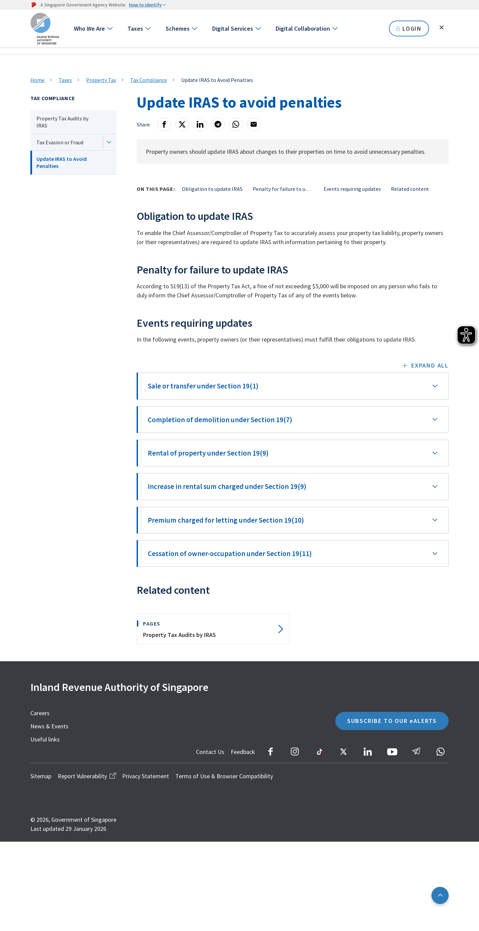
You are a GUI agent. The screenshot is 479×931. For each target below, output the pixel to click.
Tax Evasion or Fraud (59, 142)
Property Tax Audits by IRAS (62, 122)
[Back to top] (440, 895)
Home (37, 80)
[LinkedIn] (200, 124)
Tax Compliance (148, 80)
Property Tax (101, 80)
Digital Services (232, 28)
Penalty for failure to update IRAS (283, 188)
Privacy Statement (145, 776)
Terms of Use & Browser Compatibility (224, 776)
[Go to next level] (109, 28)
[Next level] (109, 142)
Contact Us (210, 752)
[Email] (253, 124)
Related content (410, 188)
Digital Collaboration (303, 28)
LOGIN (409, 28)
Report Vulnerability (87, 776)
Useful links (45, 739)
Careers (40, 713)
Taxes (135, 28)
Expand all (430, 365)
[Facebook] (164, 124)
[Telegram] (218, 124)
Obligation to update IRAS (212, 188)
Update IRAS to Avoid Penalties (61, 162)
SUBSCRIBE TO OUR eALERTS (392, 721)
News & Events (49, 726)
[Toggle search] (441, 28)
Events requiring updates (352, 188)
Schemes (178, 28)
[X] (182, 124)
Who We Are (89, 28)
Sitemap (40, 776)
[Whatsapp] (236, 124)
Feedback (243, 752)
